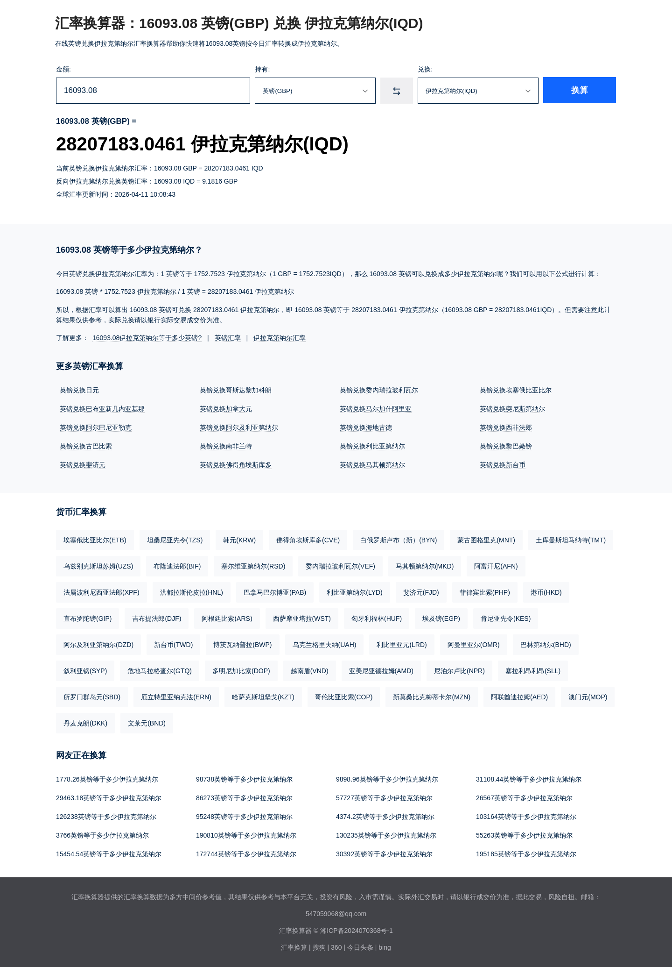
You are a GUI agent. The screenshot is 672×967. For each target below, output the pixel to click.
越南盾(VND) (310, 671)
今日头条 (360, 947)
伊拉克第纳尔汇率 (279, 337)
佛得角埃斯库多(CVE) (308, 540)
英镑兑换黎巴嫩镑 (506, 446)
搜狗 (319, 947)
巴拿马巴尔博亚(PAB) (275, 592)
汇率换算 (294, 947)
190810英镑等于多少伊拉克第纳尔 (246, 835)
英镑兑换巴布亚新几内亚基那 (102, 408)
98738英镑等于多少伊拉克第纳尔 (244, 779)
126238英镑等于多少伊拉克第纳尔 (106, 816)
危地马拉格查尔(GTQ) (159, 671)
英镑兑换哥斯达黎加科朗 (236, 390)
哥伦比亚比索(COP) (344, 697)
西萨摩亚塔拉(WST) (302, 618)
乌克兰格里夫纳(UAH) (325, 644)
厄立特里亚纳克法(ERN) (176, 697)
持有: (267, 69)
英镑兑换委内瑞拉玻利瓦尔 (379, 390)
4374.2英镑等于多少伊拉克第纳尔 (385, 816)
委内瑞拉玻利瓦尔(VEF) (340, 566)
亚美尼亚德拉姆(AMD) (381, 671)
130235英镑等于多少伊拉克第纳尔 (386, 835)
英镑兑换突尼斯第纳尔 (512, 408)
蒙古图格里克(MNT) (486, 540)
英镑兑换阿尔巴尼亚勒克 (96, 427)
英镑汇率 (228, 337)
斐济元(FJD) (421, 592)
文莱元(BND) (147, 723)
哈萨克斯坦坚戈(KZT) (263, 697)
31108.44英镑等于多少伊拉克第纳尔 (528, 779)
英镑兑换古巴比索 (86, 446)
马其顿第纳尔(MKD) (425, 566)
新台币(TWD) (173, 644)
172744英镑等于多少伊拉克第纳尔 (246, 854)
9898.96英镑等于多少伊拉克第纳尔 (387, 779)
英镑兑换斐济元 (82, 465)
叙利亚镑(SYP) (85, 671)
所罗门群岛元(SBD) (91, 697)
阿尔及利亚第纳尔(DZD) (98, 644)
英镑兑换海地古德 (366, 427)
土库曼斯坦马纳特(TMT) (571, 540)
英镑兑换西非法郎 (506, 427)
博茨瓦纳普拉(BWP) (242, 644)
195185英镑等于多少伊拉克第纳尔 (526, 854)
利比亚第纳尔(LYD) (355, 592)
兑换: (434, 69)
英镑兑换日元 (79, 390)
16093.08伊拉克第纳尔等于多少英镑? (147, 337)
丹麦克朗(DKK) (85, 723)
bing (384, 947)
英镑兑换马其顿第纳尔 (372, 465)
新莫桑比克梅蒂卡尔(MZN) (431, 697)
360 (336, 947)
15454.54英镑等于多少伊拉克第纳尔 (108, 854)
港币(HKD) (546, 592)
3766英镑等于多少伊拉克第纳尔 (102, 835)
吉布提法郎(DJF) (156, 618)
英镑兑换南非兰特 (226, 446)
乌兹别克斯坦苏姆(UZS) (98, 566)
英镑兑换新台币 (502, 465)
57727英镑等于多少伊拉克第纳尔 (384, 798)
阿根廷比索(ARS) (227, 618)
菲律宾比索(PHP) (485, 592)
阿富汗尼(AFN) (496, 566)
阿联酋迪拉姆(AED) (519, 697)
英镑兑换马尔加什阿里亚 (376, 408)
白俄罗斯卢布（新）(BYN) (398, 540)
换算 (586, 90)
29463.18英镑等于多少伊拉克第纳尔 (108, 798)
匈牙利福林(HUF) (376, 618)
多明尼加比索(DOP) (241, 671)
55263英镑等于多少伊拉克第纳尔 (524, 835)
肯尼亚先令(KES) (506, 618)
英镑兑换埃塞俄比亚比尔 (516, 390)
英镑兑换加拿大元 (226, 408)
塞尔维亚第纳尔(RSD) (253, 566)
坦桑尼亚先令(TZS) (175, 540)
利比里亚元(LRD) (402, 644)
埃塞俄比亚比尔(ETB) (94, 540)
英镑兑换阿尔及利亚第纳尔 (239, 427)
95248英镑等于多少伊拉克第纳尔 (244, 816)
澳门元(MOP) (587, 697)
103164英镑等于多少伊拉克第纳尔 (526, 816)
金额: (63, 69)
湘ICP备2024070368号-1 (356, 930)
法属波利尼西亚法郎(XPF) (101, 592)
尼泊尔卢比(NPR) (459, 671)
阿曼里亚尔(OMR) (474, 644)
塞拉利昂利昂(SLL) (532, 671)
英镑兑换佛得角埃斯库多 (236, 465)
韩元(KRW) (239, 540)
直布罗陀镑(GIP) (87, 618)
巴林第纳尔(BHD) (545, 644)
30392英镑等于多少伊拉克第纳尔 (384, 854)
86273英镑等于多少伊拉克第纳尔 (244, 798)
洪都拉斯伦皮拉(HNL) (191, 592)
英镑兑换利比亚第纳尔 (372, 446)
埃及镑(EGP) (441, 618)
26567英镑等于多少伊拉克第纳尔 (524, 798)
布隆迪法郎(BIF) (177, 566)
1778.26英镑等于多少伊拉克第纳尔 (107, 779)
